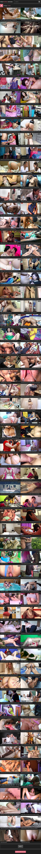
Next (20, 846)
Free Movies (6, 2)
